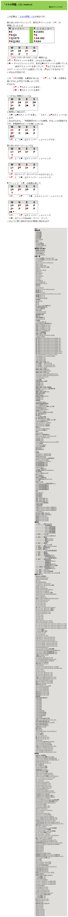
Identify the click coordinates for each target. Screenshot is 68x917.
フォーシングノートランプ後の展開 (45, 648)
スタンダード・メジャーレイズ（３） (45, 639)
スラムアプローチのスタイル (43, 370)
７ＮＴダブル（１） (41, 357)
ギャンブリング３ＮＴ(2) (42, 688)
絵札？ (37, 241)
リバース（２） (40, 616)
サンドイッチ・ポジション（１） (44, 672)
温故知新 (38, 696)
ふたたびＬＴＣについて (42, 376)
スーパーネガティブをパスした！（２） (46, 751)
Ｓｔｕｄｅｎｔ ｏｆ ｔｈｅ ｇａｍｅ (45, 355)
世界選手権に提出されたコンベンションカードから (49, 842)
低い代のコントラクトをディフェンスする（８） (48, 348)
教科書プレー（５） (41, 410)
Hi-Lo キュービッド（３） (42, 900)
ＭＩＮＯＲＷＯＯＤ (41, 582)
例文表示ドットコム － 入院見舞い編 (45, 388)
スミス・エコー (40, 669)
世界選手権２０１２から (42, 770)
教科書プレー (39, 290)
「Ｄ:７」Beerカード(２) (42, 473)
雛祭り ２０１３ (44, 538)
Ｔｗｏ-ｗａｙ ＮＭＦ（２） (43, 805)
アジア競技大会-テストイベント (44, 479)
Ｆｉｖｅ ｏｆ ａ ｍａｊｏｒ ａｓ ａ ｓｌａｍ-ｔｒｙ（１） (51, 623)
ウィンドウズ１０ (40, 254)
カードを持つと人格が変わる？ (44, 323)
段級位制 (38, 284)
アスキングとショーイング (43, 599)
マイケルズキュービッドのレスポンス (45, 802)
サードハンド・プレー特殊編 (43, 829)
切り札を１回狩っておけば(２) (44, 514)
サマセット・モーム (41, 270)
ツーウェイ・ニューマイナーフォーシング (47, 373)
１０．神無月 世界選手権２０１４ (45, 566)
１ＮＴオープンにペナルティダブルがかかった (48, 650)
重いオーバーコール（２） (43, 738)
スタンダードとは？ (41, 313)
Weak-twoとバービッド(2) (42, 693)
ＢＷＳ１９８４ (40, 847)
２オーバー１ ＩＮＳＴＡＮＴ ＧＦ (45, 774)
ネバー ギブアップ (40, 281)
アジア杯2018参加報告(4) (42, 487)
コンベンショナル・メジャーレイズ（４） (47, 645)
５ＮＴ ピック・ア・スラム (43, 798)
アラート (38, 286)
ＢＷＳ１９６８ (40, 845)
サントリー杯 (44, 544)
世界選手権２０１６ (45, 563)
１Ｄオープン (39, 740)
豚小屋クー (38, 415)
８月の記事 (38, 232)
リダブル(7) (39, 707)
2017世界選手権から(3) (42, 465)
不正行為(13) (39, 505)
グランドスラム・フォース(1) (43, 685)
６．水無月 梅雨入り (42, 549)
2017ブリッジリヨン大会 (42, 459)
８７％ (37, 304)
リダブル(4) (39, 703)
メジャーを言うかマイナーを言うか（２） (47, 817)
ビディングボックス (41, 265)
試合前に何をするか (41, 456)
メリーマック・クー (41, 311)
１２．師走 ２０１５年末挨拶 (44, 571)
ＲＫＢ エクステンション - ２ (43, 762)
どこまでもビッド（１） (42, 887)
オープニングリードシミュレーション (45, 792)
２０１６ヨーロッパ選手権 (43, 425)
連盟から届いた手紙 (41, 333)
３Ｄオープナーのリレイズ (43, 891)
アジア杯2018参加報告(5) (42, 489)
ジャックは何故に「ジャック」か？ (45, 258)
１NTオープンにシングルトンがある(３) (46, 510)
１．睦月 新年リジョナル (44, 523)
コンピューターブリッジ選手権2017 (45, 458)
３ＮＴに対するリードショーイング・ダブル (47, 441)
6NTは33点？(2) (40, 449)
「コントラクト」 (40, 378)
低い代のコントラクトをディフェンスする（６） (48, 345)
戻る (36, 228)
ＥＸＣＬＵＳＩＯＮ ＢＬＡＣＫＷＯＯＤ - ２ (47, 759)
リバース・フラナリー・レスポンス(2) (46, 882)
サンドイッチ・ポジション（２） (44, 674)
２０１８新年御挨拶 (45, 531)
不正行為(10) (39, 493)
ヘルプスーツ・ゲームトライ (43, 583)
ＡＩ (37, 450)
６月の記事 (38, 235)
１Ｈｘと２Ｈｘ (40, 467)
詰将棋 (37, 452)
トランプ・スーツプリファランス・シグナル (47, 666)
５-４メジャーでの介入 (42, 879)
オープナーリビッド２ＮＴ (43, 782)
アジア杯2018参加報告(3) (42, 486)
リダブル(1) (39, 699)
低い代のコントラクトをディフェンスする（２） (48, 339)
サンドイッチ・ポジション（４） (44, 836)
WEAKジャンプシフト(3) (42, 519)
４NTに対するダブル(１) (42, 868)
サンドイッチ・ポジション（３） (44, 675)
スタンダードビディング (42, 577)
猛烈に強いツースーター (42, 663)
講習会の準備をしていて (42, 396)
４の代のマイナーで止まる (43, 793)
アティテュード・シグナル (43, 424)
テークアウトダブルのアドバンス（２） (46, 659)
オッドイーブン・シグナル (43, 833)
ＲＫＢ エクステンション (42, 761)
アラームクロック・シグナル (43, 422)
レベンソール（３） (41, 605)
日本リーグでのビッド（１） (43, 324)
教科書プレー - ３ (40, 295)
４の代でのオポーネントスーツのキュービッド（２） (50, 823)
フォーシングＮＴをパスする (43, 743)
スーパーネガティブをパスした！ (44, 750)
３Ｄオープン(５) (40, 915)
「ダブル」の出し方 (41, 245)
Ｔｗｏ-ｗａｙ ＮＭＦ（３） (43, 807)
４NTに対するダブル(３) (42, 870)
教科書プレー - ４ (40, 296)
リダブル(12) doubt (41, 715)
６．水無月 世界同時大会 (43, 547)
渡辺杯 (42, 541)
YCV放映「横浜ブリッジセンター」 (45, 470)
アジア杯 (38, 480)
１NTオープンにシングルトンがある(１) (46, 507)
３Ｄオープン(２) (40, 910)
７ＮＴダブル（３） (41, 360)
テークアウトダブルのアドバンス (44, 657)
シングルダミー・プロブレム (43, 461)
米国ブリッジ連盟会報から (43, 434)
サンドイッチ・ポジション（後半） (45, 610)
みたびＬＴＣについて (41, 808)
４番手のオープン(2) (41, 726)
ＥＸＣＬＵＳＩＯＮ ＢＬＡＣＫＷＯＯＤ (46, 758)
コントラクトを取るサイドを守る (44, 412)
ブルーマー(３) (39, 906)
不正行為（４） (40, 390)
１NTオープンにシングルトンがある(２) (46, 508)
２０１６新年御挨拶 (45, 528)
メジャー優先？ (40, 734)
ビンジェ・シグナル (41, 826)
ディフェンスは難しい (41, 430)
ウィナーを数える (40, 308)
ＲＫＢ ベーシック (40, 586)
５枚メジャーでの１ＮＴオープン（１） (46, 677)
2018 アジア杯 (39, 481)
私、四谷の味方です (41, 413)
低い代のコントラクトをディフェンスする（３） (48, 341)
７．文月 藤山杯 (41, 552)
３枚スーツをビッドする (42, 654)
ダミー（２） (39, 246)
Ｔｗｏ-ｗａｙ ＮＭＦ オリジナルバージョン (47, 375)
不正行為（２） (40, 384)
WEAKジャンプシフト (41, 516)
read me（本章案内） (41, 576)
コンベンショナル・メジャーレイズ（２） (47, 642)
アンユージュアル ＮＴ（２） (43, 613)
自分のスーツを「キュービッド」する (45, 820)
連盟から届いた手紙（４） (43, 372)
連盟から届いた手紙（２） (43, 361)
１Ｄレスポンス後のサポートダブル (45, 741)
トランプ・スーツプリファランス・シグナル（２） (49, 668)
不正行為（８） (40, 438)
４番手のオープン (40, 656)
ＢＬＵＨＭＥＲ (40, 764)
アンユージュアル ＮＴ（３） (43, 783)
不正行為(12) (39, 496)
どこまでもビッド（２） (42, 888)
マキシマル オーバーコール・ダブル (45, 335)
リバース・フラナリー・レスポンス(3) (46, 884)
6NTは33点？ (39, 447)
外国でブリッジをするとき (43, 330)
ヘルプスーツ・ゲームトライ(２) (44, 749)
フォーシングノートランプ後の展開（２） (47, 801)
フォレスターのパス (41, 444)
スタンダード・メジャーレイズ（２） (45, 638)
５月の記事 (38, 236)
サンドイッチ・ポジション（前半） (45, 608)
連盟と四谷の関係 (40, 393)
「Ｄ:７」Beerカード (41, 468)
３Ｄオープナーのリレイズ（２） (44, 892)
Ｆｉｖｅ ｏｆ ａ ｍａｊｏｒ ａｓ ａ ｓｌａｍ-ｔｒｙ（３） (51, 626)
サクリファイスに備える (42, 662)
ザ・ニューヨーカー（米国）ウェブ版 (45, 419)
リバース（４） (40, 619)
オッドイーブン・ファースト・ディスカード (47, 835)
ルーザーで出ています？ (42, 409)
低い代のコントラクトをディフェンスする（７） (48, 347)
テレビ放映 (38, 379)
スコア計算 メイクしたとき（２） (45, 366)
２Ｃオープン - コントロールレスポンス (46, 593)
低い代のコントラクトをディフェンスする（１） (48, 338)
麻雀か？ (38, 427)
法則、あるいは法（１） (42, 498)
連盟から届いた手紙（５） (43, 391)
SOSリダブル (39, 729)
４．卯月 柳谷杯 (41, 543)
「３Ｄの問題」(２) (26, 16)
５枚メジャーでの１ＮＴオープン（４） (46, 719)
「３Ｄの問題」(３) (41, 895)
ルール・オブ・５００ (41, 367)
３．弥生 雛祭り (41, 537)
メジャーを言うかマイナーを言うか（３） (47, 819)
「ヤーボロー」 (40, 511)
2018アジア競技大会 (41, 477)
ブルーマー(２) (39, 904)
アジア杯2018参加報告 (46, 550)
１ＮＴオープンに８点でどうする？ (45, 790)
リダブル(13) (39, 716)
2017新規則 (39, 471)
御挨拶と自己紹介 (40, 250)
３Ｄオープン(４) (40, 913)
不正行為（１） (40, 382)
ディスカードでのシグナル (43, 428)
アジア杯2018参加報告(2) (42, 484)
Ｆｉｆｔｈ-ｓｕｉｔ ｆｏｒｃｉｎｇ (45, 777)
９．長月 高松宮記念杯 (43, 559)
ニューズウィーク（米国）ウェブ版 (45, 406)
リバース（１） (40, 614)
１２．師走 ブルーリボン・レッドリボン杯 (48, 572)
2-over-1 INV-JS (40, 873)
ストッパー (38, 274)
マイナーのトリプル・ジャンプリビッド (46, 731)
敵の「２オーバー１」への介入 (44, 838)
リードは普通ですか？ (41, 404)
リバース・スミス (40, 671)
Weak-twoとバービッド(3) (42, 694)
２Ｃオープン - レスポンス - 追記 (44, 592)
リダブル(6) (39, 706)
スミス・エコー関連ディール (43, 832)
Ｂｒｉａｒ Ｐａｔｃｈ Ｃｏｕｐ (44, 779)
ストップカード (40, 287)
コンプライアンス (40, 318)
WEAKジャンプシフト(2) (42, 517)
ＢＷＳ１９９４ (40, 848)
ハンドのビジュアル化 (41, 298)
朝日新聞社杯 (44, 525)
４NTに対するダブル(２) (42, 869)
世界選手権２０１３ (45, 560)
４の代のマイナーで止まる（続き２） (45, 796)
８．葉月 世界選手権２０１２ (45, 555)
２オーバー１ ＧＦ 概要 (42, 771)
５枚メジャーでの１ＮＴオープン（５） (46, 746)
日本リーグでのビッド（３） (43, 327)
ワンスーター (39, 301)
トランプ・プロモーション (43, 437)
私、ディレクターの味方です (43, 305)
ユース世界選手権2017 (46, 558)
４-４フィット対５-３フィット (44, 787)
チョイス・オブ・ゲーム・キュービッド (46, 866)
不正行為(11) (39, 495)
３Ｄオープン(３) (40, 912)
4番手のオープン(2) (41, 684)
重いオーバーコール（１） (43, 737)
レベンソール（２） (41, 604)
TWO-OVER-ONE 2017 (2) (42, 721)
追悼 (37, 490)
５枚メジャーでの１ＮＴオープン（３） (46, 839)
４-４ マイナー (39, 275)
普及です (38, 315)
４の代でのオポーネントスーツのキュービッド (48, 822)
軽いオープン (39, 474)
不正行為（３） (40, 385)
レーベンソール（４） (41, 735)
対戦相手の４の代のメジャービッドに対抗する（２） (50, 856)
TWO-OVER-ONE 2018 (42, 724)
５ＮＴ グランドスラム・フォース (44, 622)
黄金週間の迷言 (40, 314)
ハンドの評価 (39, 443)
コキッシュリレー (40, 595)
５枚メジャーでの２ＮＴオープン (44, 747)
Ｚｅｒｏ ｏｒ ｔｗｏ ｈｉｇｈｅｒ (45, 816)
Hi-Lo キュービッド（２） (42, 898)
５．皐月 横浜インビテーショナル (46, 546)
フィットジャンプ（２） (42, 635)
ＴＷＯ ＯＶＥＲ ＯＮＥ (42, 579)
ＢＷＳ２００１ (40, 850)
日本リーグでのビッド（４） (43, 329)
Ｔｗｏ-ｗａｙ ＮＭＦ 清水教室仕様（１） (47, 651)
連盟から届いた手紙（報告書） (44, 387)
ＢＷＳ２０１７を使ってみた (43, 853)
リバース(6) (39, 860)
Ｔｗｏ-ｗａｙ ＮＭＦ (41, 804)
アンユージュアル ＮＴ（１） (43, 611)
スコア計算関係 (40, 243)
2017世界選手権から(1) (42, 462)
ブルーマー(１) (39, 901)
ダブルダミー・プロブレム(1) (43, 453)
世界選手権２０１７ (45, 556)
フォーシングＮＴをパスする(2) (44, 744)
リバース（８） (40, 732)
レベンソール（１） (41, 602)
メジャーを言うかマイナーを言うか (45, 660)
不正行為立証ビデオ (41, 407)
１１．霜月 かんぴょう (43, 569)
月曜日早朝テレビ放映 (41, 381)
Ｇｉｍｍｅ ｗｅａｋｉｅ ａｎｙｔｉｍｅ (46, 354)
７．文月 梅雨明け (42, 553)
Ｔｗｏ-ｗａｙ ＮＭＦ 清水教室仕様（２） (47, 653)
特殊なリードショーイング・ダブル (45, 872)
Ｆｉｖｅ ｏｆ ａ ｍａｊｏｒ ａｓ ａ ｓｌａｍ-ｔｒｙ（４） (51, 628)
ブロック (38, 268)
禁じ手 (37, 302)
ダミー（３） (39, 242)
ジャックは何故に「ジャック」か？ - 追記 (47, 259)
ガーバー (38, 580)
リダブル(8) (39, 709)
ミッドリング (39, 261)
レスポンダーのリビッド (42, 647)
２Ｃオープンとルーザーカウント (44, 589)
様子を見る (38, 728)
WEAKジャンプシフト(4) (42, 520)
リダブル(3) (39, 701)
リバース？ (38, 277)
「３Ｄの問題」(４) (41, 897)
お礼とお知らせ (40, 253)
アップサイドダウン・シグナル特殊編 (45, 830)
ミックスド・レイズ (41, 632)
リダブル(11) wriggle (41, 713)
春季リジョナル (44, 540)
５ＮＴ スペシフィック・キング (44, 620)
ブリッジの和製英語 (41, 332)
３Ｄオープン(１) (40, 909)
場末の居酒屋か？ (40, 317)
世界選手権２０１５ (45, 568)
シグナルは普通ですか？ (42, 421)
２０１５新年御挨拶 (45, 526)
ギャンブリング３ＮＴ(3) (42, 690)
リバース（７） (40, 492)
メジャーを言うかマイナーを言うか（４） (47, 841)
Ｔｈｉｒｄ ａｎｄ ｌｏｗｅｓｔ (44, 810)
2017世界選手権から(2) (42, 464)
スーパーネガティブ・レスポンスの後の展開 (47, 799)
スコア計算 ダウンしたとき (44, 363)
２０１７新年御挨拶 (45, 529)
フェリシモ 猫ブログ (46, 535)
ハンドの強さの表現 (41, 416)
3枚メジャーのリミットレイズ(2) (44, 682)
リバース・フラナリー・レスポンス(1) (46, 881)
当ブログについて (40, 251)
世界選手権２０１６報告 (47, 565)
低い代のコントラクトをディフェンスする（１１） (49, 353)
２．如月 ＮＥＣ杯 (42, 534)
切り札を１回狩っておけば (43, 513)
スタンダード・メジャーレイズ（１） (45, 636)
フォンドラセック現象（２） (43, 857)
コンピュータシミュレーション (44, 786)
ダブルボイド (39, 280)
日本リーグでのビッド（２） (43, 326)
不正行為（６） (40, 397)
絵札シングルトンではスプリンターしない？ (47, 598)
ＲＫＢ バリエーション (42, 588)
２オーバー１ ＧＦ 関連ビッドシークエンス (47, 776)
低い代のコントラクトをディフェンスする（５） (48, 344)
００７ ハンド (39, 264)
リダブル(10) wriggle (41, 712)
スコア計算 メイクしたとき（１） (45, 364)
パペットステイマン (41, 596)
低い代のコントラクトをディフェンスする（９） (48, 350)
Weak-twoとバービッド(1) (42, 691)
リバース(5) (39, 859)
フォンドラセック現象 (41, 767)
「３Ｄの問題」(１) (41, 876)
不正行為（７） (40, 398)
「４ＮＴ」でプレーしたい (43, 890)
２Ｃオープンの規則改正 (42, 502)
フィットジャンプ (40, 634)
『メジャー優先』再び (41, 631)
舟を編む (38, 320)
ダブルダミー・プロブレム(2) (43, 455)
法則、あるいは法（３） (42, 501)
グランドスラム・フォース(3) (43, 863)
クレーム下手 (39, 239)
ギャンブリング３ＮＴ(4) (42, 725)
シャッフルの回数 (40, 446)
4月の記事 (38, 238)
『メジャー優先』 (40, 629)
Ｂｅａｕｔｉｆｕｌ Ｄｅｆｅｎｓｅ (45, 289)
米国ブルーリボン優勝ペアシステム (45, 756)
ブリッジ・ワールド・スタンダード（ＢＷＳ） (48, 844)
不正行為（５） (40, 394)
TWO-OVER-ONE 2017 (42, 697)
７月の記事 (38, 233)
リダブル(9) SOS (40, 710)
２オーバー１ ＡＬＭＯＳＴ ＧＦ (44, 773)
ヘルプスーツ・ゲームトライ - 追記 (45, 585)
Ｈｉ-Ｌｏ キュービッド (42, 601)
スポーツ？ (38, 271)
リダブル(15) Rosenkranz (42, 865)
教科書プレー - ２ (40, 292)
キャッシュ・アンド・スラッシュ (44, 262)
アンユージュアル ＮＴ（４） (43, 785)
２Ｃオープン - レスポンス (42, 591)
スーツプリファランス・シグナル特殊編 (46, 827)
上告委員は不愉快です (41, 307)
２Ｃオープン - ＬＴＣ (41, 768)
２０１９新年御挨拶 (45, 532)
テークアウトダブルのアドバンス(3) (45, 722)
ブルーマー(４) (39, 907)
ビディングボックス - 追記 (42, 267)
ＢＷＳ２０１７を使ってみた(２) (44, 875)
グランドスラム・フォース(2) (43, 862)
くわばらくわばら (40, 336)
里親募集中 (43, 562)
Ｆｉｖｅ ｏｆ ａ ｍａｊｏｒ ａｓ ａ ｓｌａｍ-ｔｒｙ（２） (51, 625)
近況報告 (38, 299)
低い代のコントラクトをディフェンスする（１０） (49, 351)
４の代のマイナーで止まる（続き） (45, 795)
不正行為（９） (40, 440)
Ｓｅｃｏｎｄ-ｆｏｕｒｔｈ (43, 813)
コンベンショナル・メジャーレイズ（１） (47, 641)
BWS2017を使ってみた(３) (43, 903)
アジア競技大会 (40, 476)
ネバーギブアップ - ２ (41, 283)
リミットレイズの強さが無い (43, 894)
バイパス (38, 278)
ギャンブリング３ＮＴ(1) (42, 687)
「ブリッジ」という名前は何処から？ (45, 483)
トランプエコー (40, 665)
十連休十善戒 (39, 504)
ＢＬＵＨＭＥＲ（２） (41, 765)
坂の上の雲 (38, 310)
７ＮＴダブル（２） (41, 358)
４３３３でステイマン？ (42, 789)
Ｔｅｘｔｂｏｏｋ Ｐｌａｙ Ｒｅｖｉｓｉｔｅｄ (48, 293)
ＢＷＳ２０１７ (40, 851)
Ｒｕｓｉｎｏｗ (40, 811)
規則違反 (38, 400)
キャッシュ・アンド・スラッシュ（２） (46, 436)
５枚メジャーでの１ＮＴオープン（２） (46, 678)
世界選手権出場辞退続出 (42, 403)
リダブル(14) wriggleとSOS (43, 718)
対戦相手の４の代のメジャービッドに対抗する (48, 854)
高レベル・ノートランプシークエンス (45, 607)
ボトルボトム (39, 272)
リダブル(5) (39, 704)
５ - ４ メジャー (40, 780)
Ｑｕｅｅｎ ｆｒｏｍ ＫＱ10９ (43, 814)
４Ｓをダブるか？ (40, 885)
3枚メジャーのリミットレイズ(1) (44, 681)
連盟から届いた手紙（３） (43, 369)
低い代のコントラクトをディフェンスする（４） (48, 342)
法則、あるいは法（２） (42, 499)
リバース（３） (40, 617)
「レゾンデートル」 (41, 401)
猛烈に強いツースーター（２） (44, 825)
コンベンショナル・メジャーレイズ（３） (47, 644)
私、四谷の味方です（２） (43, 418)
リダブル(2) (39, 700)
